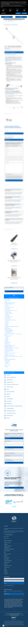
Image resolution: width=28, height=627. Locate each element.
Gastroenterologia (6, 557)
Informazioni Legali (15, 615)
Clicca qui (12, 585)
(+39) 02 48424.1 (7, 536)
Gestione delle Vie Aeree (8, 328)
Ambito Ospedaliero (7, 360)
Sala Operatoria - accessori (8, 565)
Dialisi (5, 552)
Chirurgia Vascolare (6, 550)
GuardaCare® (7, 343)
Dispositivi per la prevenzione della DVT (10, 359)
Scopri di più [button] (3, 13)
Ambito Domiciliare (7, 365)
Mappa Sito (5, 570)
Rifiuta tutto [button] (18, 13)
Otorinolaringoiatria (7, 562)
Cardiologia (5, 544)
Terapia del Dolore (6, 567)
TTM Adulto (6, 322)
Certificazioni (7, 487)
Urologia (5, 568)
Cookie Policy (6, 573)
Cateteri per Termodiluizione (9, 348)
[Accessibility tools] (3, 625)
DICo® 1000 (6, 327)
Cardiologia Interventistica (8, 545)
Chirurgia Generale (6, 547)
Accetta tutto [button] (24, 13)
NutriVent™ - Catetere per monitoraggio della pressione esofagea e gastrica (14, 357)
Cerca (6, 291)
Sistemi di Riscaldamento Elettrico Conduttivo (11, 310)
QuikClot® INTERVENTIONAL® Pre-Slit (10, 345)
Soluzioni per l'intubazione (8, 329)
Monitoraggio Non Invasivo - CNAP (9, 349)
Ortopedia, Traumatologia (8, 560)
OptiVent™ (6, 358)
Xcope (6, 301)
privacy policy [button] (3, 2)
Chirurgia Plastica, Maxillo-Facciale (9, 549)
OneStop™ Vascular (7, 344)
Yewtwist (6, 354)
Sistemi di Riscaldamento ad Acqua (9, 307)
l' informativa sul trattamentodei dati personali (9, 460)
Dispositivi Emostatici (8, 342)
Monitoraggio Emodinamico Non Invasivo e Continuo (12, 347)
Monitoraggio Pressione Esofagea (9, 355)
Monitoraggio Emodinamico (8, 346)
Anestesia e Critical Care (7, 542)
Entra (5, 583)
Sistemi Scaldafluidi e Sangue (9, 316)
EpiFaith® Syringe (7, 300)
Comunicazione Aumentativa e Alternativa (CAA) (11, 326)
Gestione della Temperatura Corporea (10, 302)
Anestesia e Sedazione (8, 299)
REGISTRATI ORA (7, 438)
